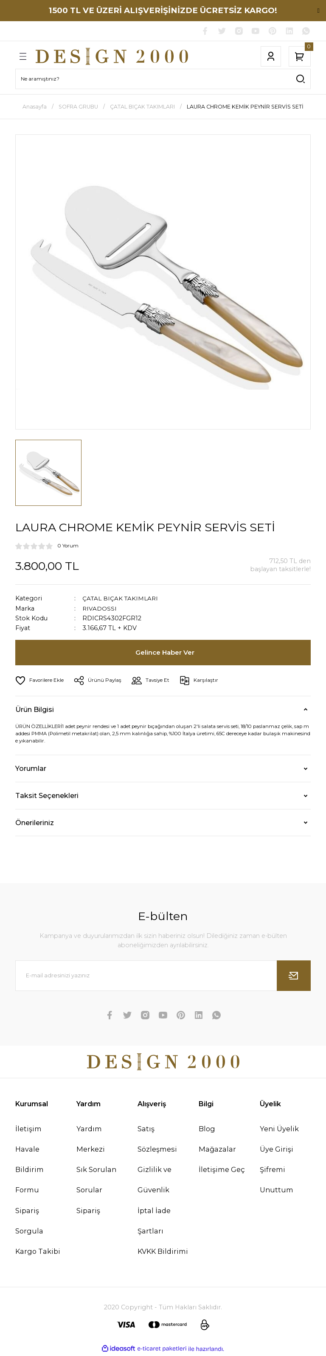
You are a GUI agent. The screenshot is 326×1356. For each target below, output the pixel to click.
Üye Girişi (276, 1150)
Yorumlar (30, 769)
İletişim (28, 1129)
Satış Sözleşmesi (157, 1139)
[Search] (163, 80)
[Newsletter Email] (163, 976)
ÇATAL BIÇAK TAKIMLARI (121, 599)
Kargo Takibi (37, 1252)
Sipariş (88, 1211)
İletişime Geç (222, 1170)
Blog (207, 1129)
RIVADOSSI (100, 609)
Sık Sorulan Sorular (96, 1180)
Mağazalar (217, 1150)
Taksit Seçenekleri (47, 796)
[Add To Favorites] (41, 681)
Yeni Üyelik (279, 1129)
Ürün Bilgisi (34, 710)
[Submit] (294, 976)
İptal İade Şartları (154, 1221)
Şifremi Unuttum (276, 1180)
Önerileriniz (34, 823)
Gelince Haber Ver (165, 653)
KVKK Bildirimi (163, 1252)
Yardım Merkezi (90, 1139)
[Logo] (112, 57)
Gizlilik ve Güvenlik (154, 1180)
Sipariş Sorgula (29, 1221)
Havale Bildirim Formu (29, 1170)
